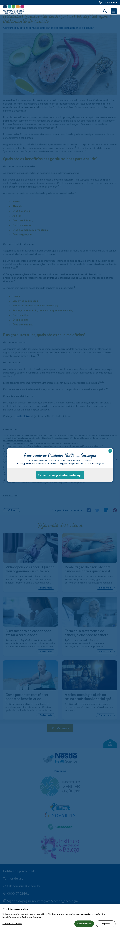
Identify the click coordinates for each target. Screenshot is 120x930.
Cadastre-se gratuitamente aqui (60, 475)
